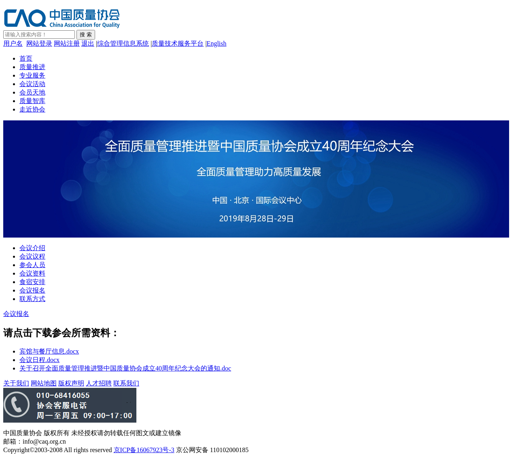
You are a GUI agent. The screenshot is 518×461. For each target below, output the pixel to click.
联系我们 (126, 383)
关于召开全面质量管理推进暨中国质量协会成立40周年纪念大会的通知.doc (125, 368)
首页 (25, 58)
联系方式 (32, 298)
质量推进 (32, 66)
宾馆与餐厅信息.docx (49, 351)
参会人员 (32, 264)
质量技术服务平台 (178, 43)
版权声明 (71, 383)
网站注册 (67, 43)
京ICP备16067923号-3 (144, 449)
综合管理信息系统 (123, 43)
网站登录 (39, 43)
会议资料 (32, 273)
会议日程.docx (39, 359)
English (217, 43)
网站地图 (44, 383)
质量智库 (32, 100)
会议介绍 (32, 247)
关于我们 (16, 383)
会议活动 (32, 83)
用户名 (13, 43)
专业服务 (32, 75)
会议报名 (32, 290)
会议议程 (32, 256)
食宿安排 (32, 281)
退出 (87, 43)
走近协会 (32, 109)
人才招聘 (99, 383)
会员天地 (32, 92)
